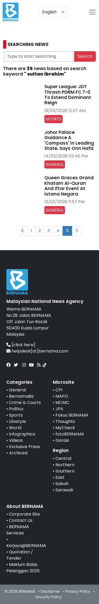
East (59, 477)
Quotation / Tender (19, 555)
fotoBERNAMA (69, 434)
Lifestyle (17, 421)
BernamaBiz (21, 396)
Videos (16, 440)
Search (85, 56)
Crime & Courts (25, 403)
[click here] (23, 345)
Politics (16, 409)
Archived (18, 453)
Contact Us (20, 520)
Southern (64, 471)
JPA (59, 409)
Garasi (62, 440)
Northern (64, 465)
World (15, 428)
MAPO (61, 396)
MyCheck (65, 428)
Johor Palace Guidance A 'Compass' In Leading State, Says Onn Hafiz (69, 140)
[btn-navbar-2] (92, 12)
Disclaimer (50, 591)
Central (63, 458)
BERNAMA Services (17, 530)
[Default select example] (53, 12)
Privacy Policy (77, 591)
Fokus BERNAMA (71, 415)
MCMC (62, 403)
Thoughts (65, 421)
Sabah (62, 484)
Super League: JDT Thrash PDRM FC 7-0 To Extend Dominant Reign (67, 94)
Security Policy (48, 597)
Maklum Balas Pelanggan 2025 (23, 567)
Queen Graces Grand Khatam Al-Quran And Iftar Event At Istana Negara (69, 186)
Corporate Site (24, 514)
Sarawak (64, 490)
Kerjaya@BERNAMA (26, 546)
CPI (58, 390)
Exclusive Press (24, 447)
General (17, 390)
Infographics (22, 434)
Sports (16, 415)
